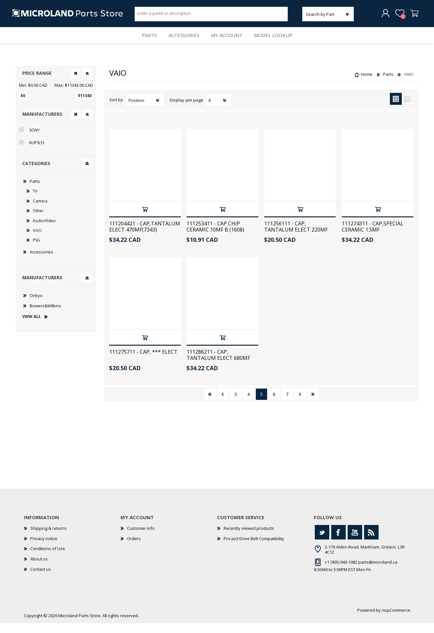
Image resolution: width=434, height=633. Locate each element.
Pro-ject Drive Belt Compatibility (254, 548)
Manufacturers (42, 124)
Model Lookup (278, 42)
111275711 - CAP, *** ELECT (143, 362)
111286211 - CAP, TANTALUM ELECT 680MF (218, 365)
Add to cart (144, 219)
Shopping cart (411, 16)
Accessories (183, 42)
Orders (134, 548)
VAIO (37, 240)
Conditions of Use (47, 558)
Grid (396, 109)
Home (366, 84)
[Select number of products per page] (218, 110)
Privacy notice (43, 548)
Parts (145, 42)
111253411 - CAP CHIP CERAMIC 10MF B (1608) (215, 237)
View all (31, 326)
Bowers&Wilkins (45, 315)
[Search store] (211, 15)
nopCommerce (396, 620)
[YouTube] (355, 542)
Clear (75, 83)
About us (39, 569)
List (408, 109)
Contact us (40, 579)
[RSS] (371, 542)
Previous (222, 404)
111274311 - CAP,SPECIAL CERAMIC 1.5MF (372, 237)
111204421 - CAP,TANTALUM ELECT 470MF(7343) (144, 237)
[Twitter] (322, 542)
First (210, 404)
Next (300, 404)
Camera (40, 211)
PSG (36, 250)
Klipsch (36, 152)
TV (35, 201)
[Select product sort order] (145, 110)
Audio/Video (44, 230)
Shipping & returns (48, 538)
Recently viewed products (249, 538)
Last (313, 404)
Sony (34, 140)
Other (38, 220)
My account (229, 42)
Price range (37, 83)
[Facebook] (338, 542)
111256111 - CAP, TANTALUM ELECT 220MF (296, 237)
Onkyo (36, 305)
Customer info (141, 538)
